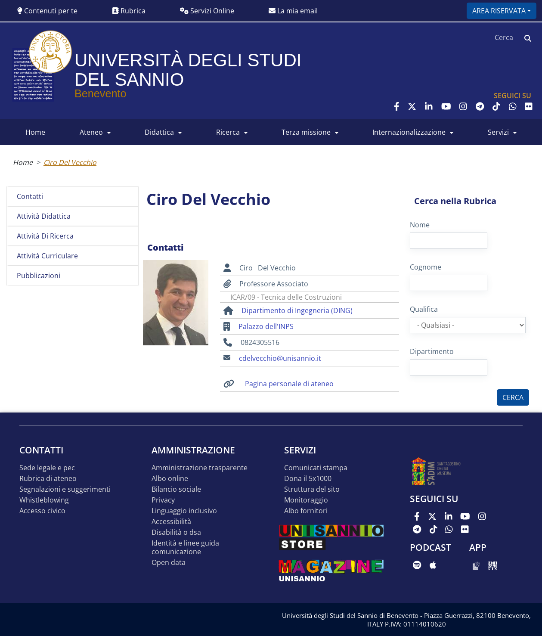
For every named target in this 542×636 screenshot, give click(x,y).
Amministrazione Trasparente (200, 467)
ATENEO (91, 132)
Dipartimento (432, 351)
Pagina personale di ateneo (289, 383)
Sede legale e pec (47, 467)
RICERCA (228, 132)
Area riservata (499, 11)
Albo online (170, 478)
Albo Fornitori (306, 510)
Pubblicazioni (38, 275)
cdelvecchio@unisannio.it (280, 358)
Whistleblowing (44, 500)
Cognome (425, 267)
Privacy (163, 500)
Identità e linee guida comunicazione (185, 547)
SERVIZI (498, 132)
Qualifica (424, 309)
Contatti (30, 196)
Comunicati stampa (315, 467)
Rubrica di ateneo (48, 478)
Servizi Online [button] (207, 11)
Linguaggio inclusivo (184, 510)
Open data (169, 562)
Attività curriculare (47, 256)
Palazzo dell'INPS (266, 326)
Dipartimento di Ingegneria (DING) (297, 310)
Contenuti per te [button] (47, 11)
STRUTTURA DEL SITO (312, 489)
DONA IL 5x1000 (307, 478)
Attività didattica (44, 216)
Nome (420, 224)
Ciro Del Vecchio (69, 162)
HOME (35, 132)
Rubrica (129, 11)
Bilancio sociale (176, 489)
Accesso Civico (42, 510)
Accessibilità (171, 521)
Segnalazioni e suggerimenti (65, 489)
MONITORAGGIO (306, 500)
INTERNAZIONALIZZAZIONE (409, 132)
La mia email (293, 11)
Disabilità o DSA (176, 532)
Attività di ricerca (45, 236)
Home (23, 162)
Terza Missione (306, 132)
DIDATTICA (159, 132)
